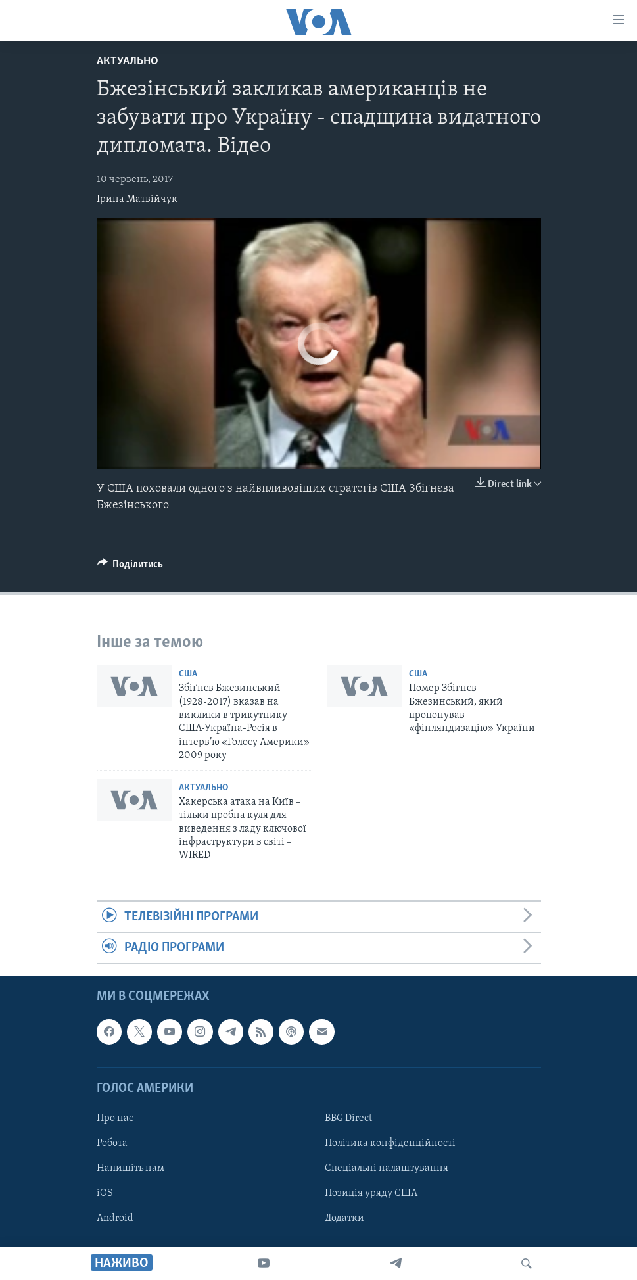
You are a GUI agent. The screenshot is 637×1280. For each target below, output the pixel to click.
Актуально (127, 61)
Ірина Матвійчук (137, 199)
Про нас (115, 1118)
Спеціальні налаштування (386, 1168)
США (188, 674)
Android (115, 1219)
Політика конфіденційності (390, 1143)
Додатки (344, 1219)
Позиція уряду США (371, 1193)
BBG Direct (348, 1118)
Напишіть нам (130, 1168)
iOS (105, 1193)
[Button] (130, 567)
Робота (112, 1143)
